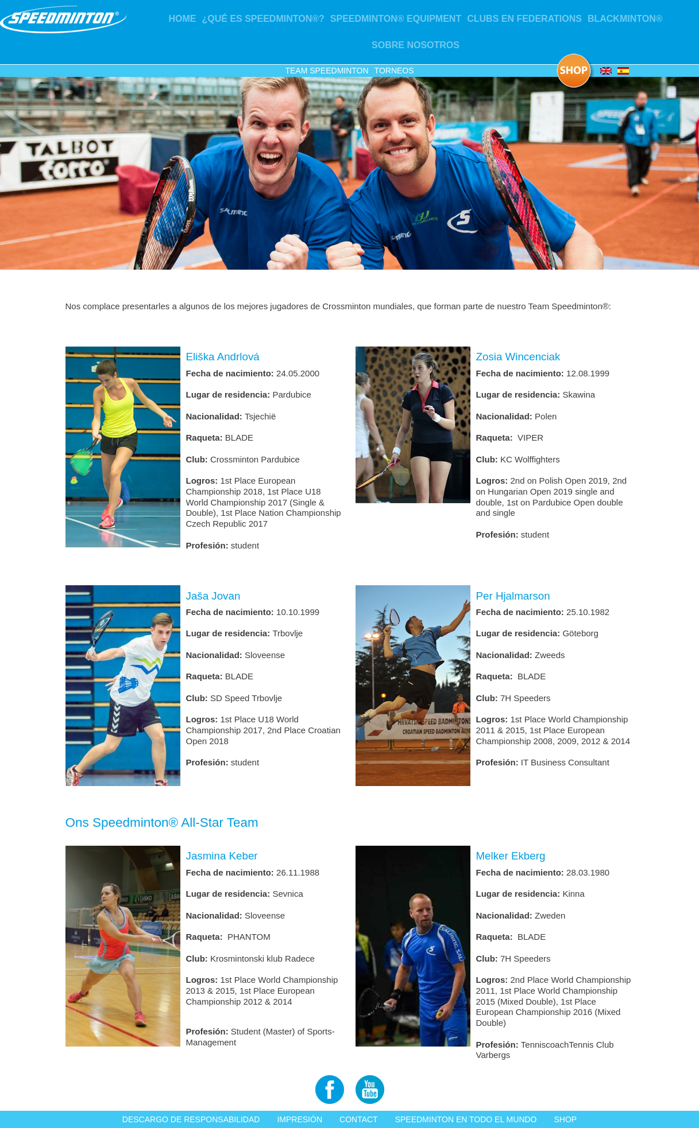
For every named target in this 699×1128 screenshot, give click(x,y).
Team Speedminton (326, 70)
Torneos (394, 70)
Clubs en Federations (524, 19)
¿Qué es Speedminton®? (263, 19)
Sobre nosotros (415, 45)
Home (182, 19)
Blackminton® (625, 19)
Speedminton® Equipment (395, 19)
